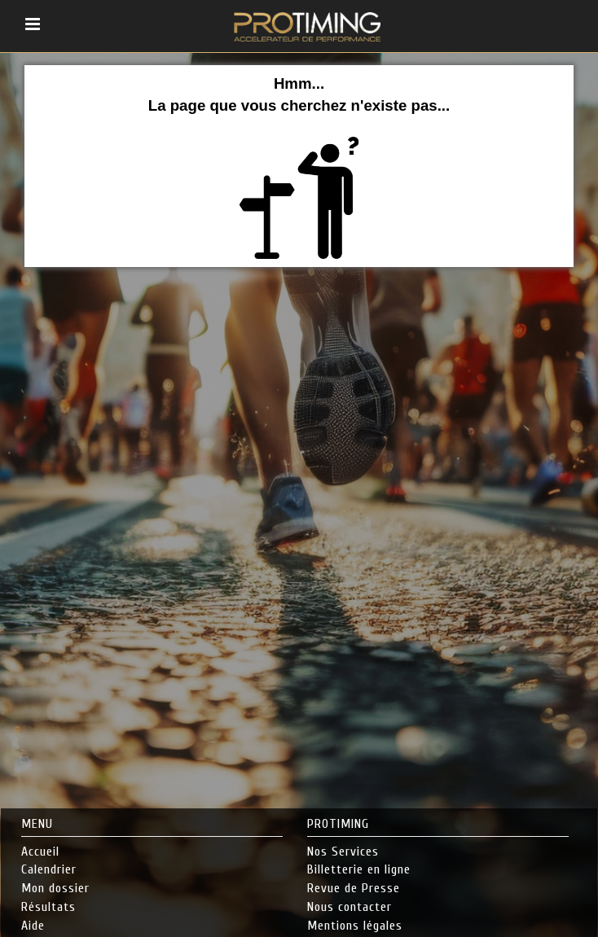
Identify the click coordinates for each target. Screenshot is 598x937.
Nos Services (343, 851)
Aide (33, 925)
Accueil (40, 851)
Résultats (48, 907)
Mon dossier (55, 888)
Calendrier (49, 869)
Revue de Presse (353, 888)
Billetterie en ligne (359, 869)
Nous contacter (349, 907)
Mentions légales (354, 925)
